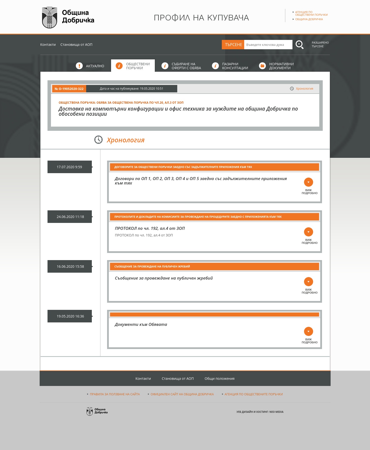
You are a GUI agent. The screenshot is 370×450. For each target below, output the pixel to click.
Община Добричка (309, 19)
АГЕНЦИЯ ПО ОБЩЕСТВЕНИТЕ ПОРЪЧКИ (254, 394)
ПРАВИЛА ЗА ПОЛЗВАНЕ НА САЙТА (115, 394)
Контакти (48, 44)
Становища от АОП (77, 44)
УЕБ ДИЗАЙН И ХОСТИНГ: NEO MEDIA (260, 412)
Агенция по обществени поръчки (311, 13)
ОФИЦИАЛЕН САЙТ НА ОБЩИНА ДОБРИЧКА (182, 394)
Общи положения (220, 378)
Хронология (304, 88)
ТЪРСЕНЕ (233, 44)
